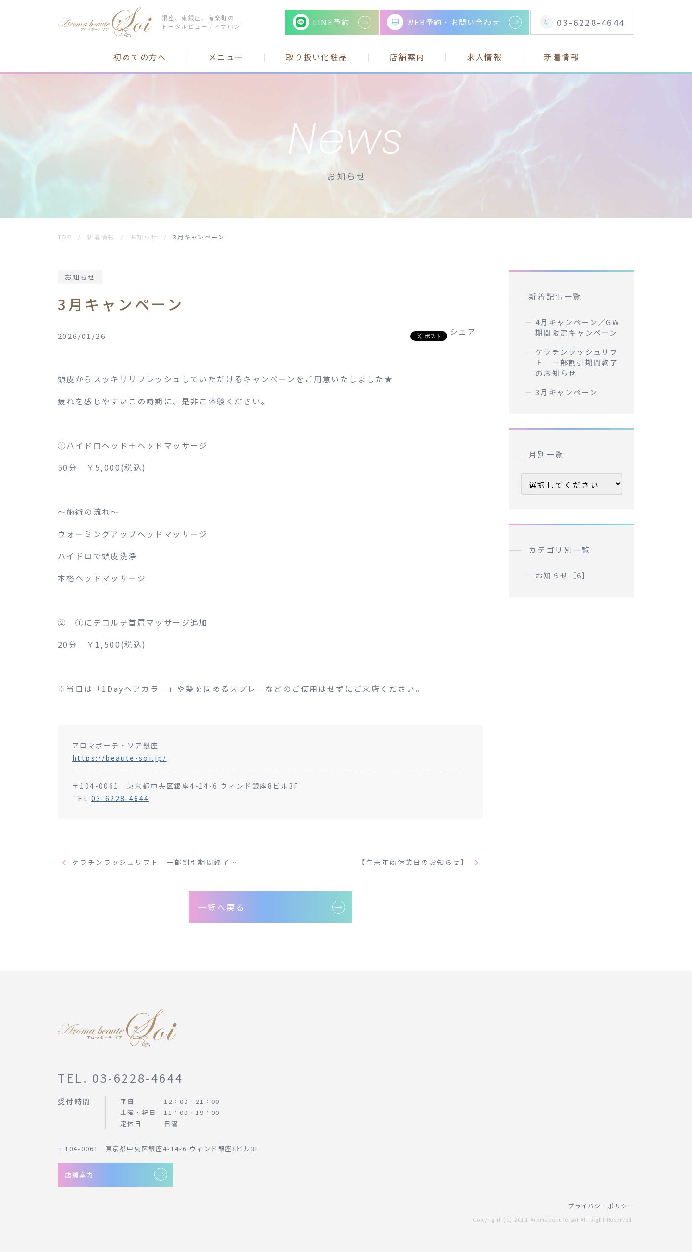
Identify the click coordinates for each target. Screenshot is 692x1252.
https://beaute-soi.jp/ (119, 758)
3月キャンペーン (566, 392)
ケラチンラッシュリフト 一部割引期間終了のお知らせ (576, 362)
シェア (463, 331)
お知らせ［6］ (562, 575)
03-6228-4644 (120, 798)
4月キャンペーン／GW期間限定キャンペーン (577, 327)
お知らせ (80, 277)
